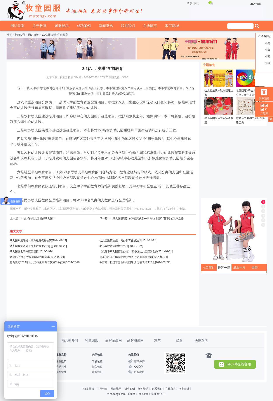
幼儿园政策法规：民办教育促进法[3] (31, 246)
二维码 (264, 113)
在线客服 (263, 36)
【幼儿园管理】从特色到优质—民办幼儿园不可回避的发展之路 (147, 218)
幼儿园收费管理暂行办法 (113, 246)
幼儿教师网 (70, 340)
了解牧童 (97, 361)
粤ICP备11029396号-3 (152, 394)
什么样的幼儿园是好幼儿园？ (38, 218)
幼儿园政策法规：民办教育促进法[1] (31, 240)
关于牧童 (40, 26)
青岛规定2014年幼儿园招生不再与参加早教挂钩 (38, 262)
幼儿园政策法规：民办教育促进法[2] (120, 240)
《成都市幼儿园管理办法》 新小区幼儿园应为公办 (128, 251)
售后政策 (61, 361)
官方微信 (139, 371)
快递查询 (201, 340)
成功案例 (84, 26)
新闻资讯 (106, 26)
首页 (9, 34)
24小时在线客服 (235, 364)
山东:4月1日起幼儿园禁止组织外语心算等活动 (126, 256)
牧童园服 (91, 340)
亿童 (179, 340)
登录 (189, 3)
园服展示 (62, 26)
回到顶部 (264, 98)
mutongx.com (117, 394)
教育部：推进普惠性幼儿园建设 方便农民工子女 (127, 262)
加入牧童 (97, 366)
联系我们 (128, 26)
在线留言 (150, 26)
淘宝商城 (172, 26)
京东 (157, 340)
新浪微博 (139, 361)
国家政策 (33, 34)
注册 (196, 3)
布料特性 (61, 371)
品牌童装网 (113, 340)
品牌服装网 (135, 340)
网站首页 (17, 26)
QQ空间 (139, 366)
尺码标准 (61, 366)
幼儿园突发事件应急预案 (24, 251)
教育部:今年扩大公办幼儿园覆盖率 (30, 256)
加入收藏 (255, 3)
